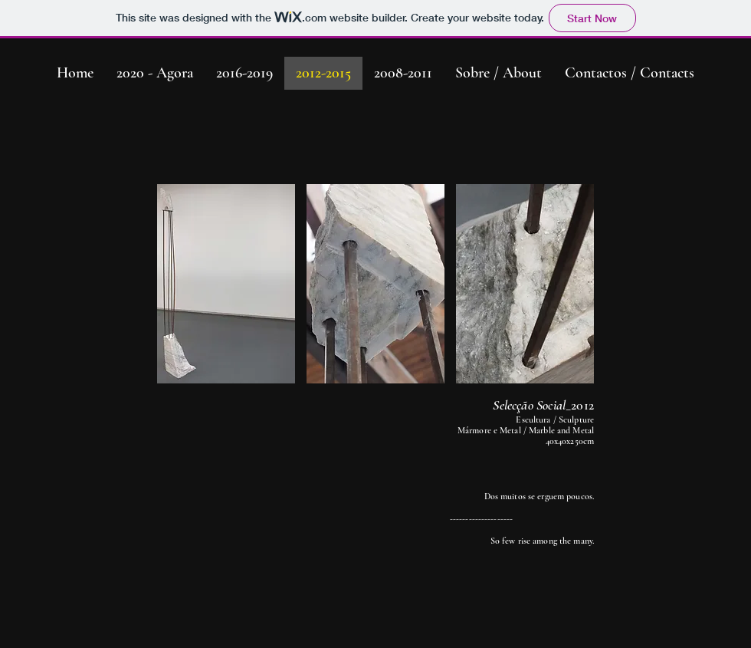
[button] (226, 283)
